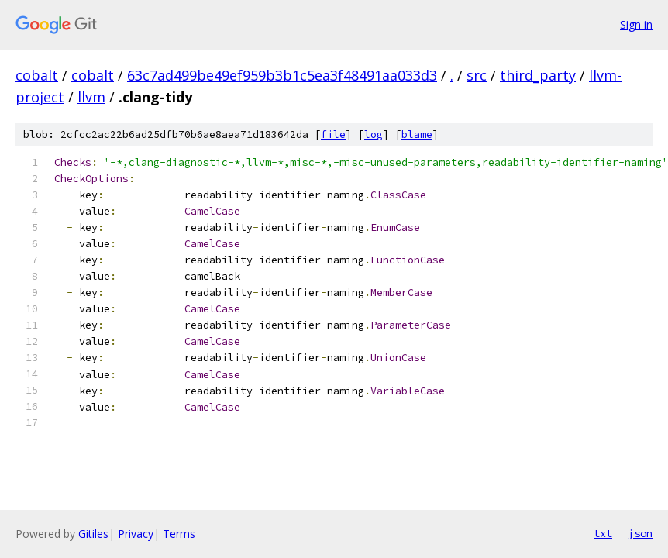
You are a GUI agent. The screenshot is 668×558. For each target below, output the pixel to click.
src (477, 75)
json (640, 533)
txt (603, 533)
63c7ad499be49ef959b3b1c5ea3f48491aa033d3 (282, 75)
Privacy (135, 533)
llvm (91, 97)
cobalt (36, 75)
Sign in (636, 24)
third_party (538, 75)
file (333, 134)
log (373, 134)
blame (416, 134)
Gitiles (93, 533)
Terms (179, 533)
